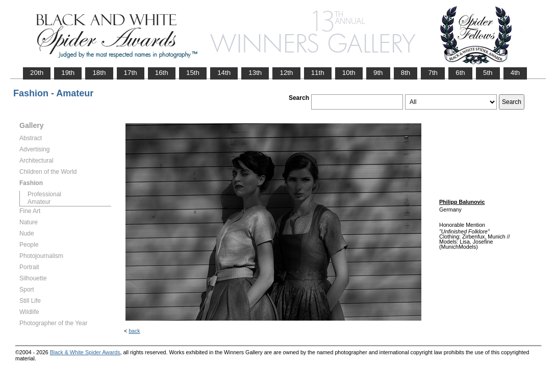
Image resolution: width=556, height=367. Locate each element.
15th (193, 72)
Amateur (39, 201)
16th (161, 72)
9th (378, 72)
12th (286, 72)
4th (515, 72)
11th (318, 72)
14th (224, 72)
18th (99, 72)
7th (432, 72)
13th (255, 72)
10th (349, 72)
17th (130, 72)
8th (405, 72)
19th (68, 72)
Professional (44, 194)
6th (460, 72)
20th (36, 72)
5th (487, 72)
